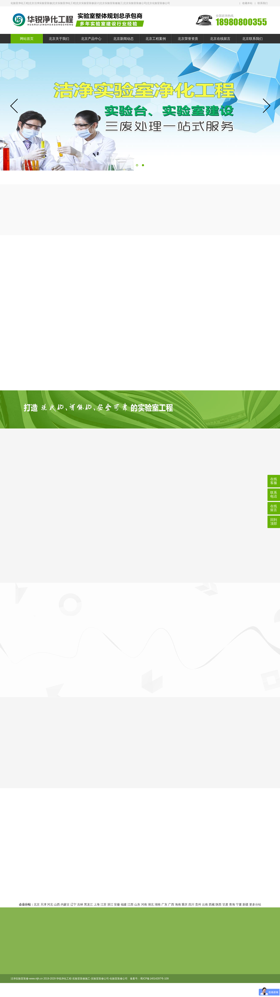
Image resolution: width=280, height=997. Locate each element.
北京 (37, 904)
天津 (43, 904)
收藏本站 (247, 3)
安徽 (117, 904)
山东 (137, 904)
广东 (164, 904)
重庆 (185, 904)
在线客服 (273, 481)
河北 (50, 904)
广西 (171, 904)
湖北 (151, 904)
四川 (191, 904)
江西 (130, 904)
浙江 (110, 904)
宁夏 (239, 904)
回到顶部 (273, 521)
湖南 (158, 904)
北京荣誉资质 (188, 38)
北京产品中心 (91, 38)
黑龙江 (88, 904)
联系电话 (273, 494)
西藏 (212, 904)
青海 (232, 904)
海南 (178, 904)
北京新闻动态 (123, 38)
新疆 (245, 904)
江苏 (103, 904)
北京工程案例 (156, 38)
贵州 (198, 904)
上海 (97, 904)
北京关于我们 (59, 38)
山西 (57, 904)
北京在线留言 (220, 38)
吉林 (80, 904)
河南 (144, 904)
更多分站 (255, 904)
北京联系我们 (252, 38)
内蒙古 (65, 904)
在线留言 (273, 508)
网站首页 (27, 38)
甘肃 (225, 904)
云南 (205, 904)
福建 (124, 904)
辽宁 (73, 904)
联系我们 (263, 3)
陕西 (218, 904)
